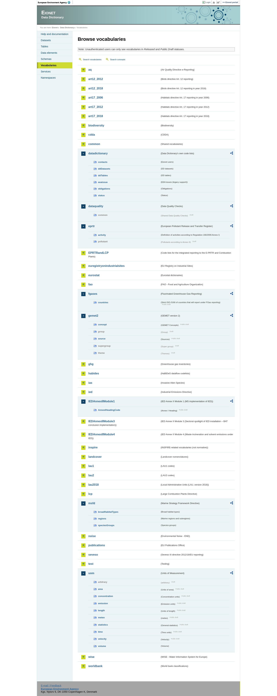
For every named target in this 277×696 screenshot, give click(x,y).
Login (208, 2)
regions (102, 518)
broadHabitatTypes (108, 512)
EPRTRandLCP (98, 252)
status (101, 195)
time (100, 631)
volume (102, 646)
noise (92, 536)
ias (90, 382)
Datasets (46, 40)
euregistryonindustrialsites (106, 265)
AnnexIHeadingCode (109, 410)
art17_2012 (95, 106)
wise (91, 656)
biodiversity (96, 125)
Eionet (55, 27)
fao (90, 284)
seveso (93, 554)
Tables (44, 46)
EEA (55, 2)
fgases (92, 293)
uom (91, 573)
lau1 (91, 465)
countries (103, 302)
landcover (95, 456)
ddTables (103, 175)
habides (93, 373)
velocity (102, 639)
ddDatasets (104, 168)
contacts (102, 162)
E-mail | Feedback (51, 685)
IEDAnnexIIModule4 (101, 434)
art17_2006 (95, 97)
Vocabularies (49, 65)
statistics (103, 624)
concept (102, 324)
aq (90, 69)
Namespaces (48, 77)
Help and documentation (54, 34)
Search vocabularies (92, 59)
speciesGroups (106, 525)
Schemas (46, 59)
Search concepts (117, 59)
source (101, 338)
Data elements (49, 52)
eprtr (91, 226)
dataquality (95, 206)
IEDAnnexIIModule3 (101, 421)
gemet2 (93, 315)
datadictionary (98, 153)
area (100, 589)
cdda (91, 134)
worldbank (95, 666)
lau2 (91, 475)
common (94, 144)
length (101, 610)
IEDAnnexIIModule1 (101, 401)
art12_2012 (95, 79)
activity (102, 235)
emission (103, 603)
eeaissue (103, 182)
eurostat (93, 275)
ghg (90, 364)
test (90, 563)
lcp (90, 493)
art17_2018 (95, 116)
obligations (104, 188)
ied (90, 391)
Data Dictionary (67, 27)
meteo (101, 617)
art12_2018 (95, 88)
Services (46, 71)
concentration (105, 596)
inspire (93, 447)
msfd (91, 503)
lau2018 (93, 484)
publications (96, 545)
